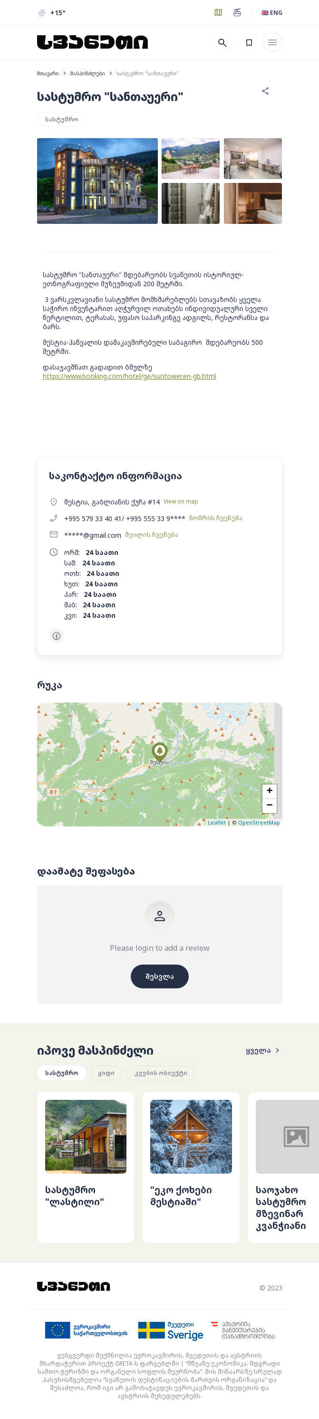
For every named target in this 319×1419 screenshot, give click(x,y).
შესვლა (159, 976)
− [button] (269, 806)
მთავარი (48, 73)
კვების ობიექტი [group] (161, 1073)
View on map (181, 501)
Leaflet (217, 822)
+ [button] (269, 792)
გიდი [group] (106, 1073)
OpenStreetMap (259, 822)
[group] (86, 1167)
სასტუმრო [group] (61, 1073)
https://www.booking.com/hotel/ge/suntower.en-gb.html (129, 376)
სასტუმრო (61, 119)
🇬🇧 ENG (271, 13)
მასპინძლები (87, 73)
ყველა (264, 1050)
